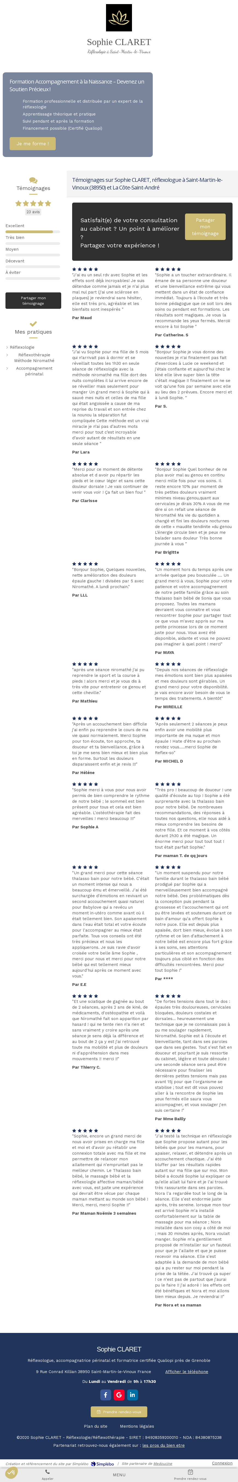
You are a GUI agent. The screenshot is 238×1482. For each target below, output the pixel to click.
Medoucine (162, 1464)
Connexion (222, 1463)
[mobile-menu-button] (119, 1475)
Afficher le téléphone (186, 1371)
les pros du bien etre (163, 1445)
